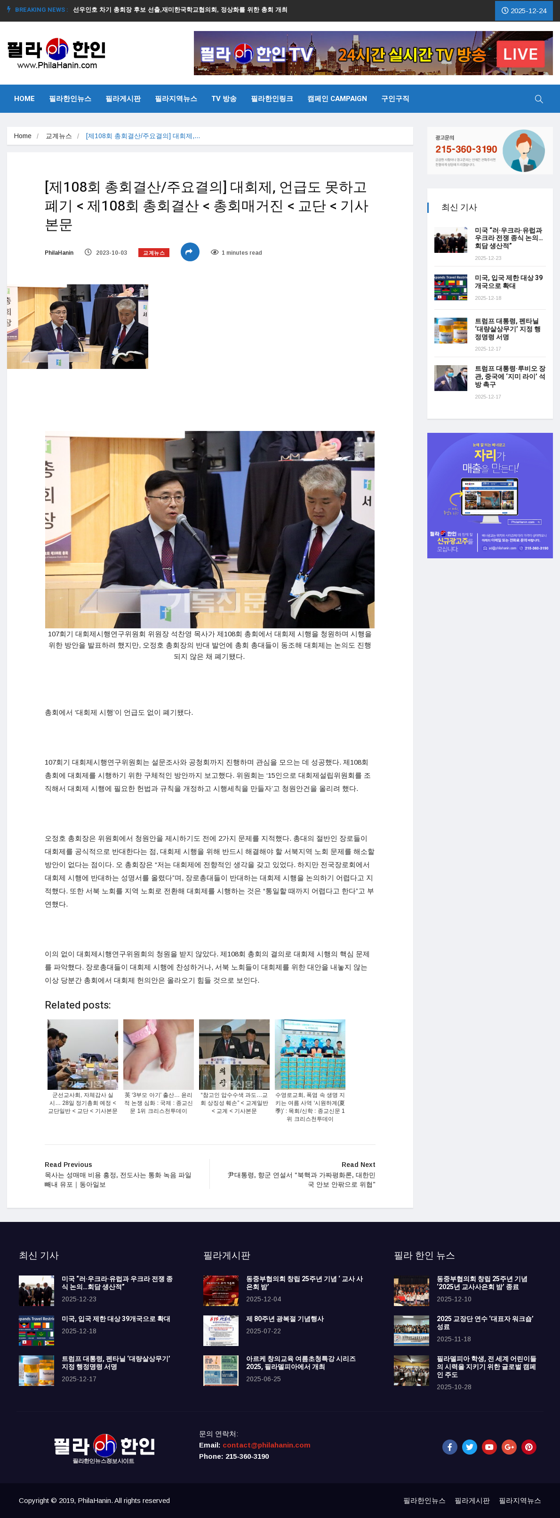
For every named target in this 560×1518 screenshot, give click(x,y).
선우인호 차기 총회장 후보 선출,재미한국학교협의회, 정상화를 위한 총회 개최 (184, 9)
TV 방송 (224, 99)
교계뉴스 (59, 136)
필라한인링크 (272, 99)
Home (24, 99)
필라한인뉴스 (70, 99)
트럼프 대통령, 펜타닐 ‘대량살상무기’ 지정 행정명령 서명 (508, 329)
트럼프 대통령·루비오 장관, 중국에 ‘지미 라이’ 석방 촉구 (510, 377)
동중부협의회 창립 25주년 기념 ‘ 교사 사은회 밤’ (304, 1283)
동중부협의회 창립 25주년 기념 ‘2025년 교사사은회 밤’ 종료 (482, 1283)
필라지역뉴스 (176, 99)
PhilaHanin (59, 253)
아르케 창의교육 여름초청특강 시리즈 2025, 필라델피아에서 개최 (301, 1363)
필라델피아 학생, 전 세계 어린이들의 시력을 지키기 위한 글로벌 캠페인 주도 (486, 1367)
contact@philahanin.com (267, 1445)
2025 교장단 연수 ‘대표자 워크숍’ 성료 (485, 1323)
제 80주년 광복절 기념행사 (286, 1319)
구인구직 (395, 99)
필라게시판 (123, 99)
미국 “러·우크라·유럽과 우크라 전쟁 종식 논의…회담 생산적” (509, 238)
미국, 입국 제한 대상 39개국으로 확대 (509, 282)
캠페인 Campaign (337, 99)
